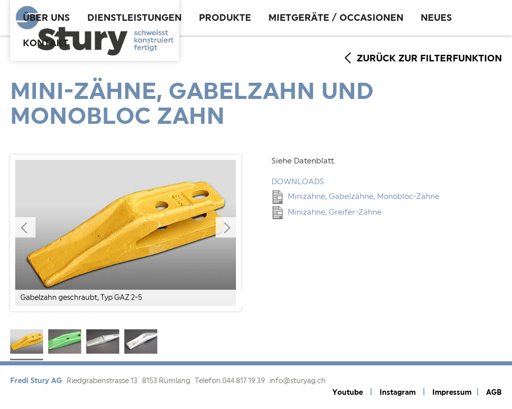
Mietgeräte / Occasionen (335, 17)
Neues (436, 17)
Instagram (398, 392)
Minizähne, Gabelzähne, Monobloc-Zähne (355, 196)
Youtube (347, 392)
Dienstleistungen (134, 17)
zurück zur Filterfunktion (429, 58)
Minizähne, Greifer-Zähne (327, 212)
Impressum (451, 392)
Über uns (46, 17)
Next (226, 227)
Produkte (225, 17)
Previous (25, 227)
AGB (494, 392)
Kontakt (46, 43)
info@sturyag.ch (297, 381)
